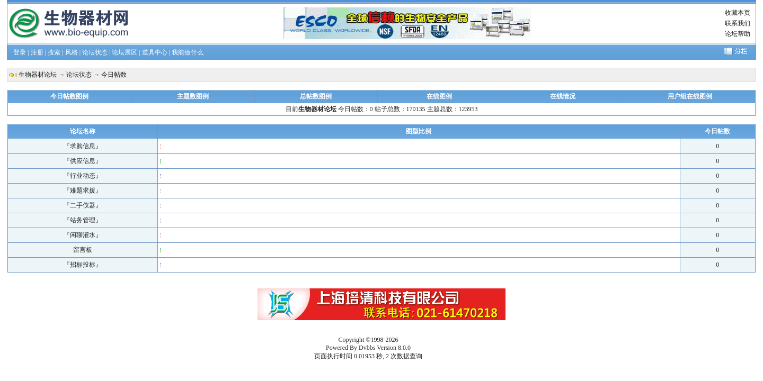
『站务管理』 (83, 220)
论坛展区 (124, 52)
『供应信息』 (83, 161)
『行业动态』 (83, 175)
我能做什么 (187, 52)
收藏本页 (737, 12)
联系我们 (737, 23)
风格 (71, 52)
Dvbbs (367, 347)
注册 (37, 52)
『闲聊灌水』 (83, 235)
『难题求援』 (83, 190)
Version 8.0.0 (394, 347)
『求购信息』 (83, 146)
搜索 (54, 52)
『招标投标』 (83, 264)
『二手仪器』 (83, 205)
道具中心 (154, 52)
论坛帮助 (737, 34)
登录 (19, 52)
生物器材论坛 (38, 74)
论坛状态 (95, 52)
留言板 (82, 249)
